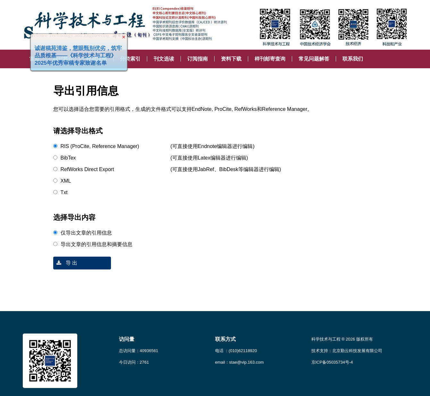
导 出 (65, 263)
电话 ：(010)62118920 (236, 350)
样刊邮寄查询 (270, 59)
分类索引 (130, 59)
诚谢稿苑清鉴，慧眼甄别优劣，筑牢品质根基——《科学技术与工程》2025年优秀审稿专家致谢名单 (77, 54)
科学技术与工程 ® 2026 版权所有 (342, 339)
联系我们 (352, 59)
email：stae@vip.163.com (239, 362)
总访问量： (138, 350)
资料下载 (231, 59)
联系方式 (225, 339)
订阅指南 (197, 59)
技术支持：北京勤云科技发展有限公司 (346, 350)
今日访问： (134, 362)
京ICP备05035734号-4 (332, 362)
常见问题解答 (314, 59)
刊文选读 (164, 59)
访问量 (126, 339)
